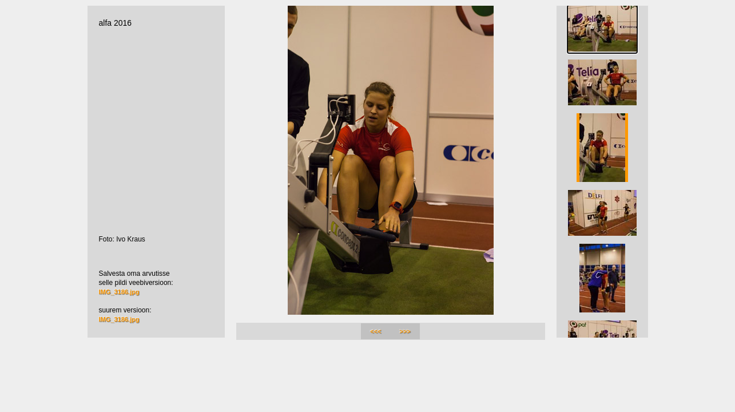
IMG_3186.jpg (119, 291)
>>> (405, 331)
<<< (375, 331)
